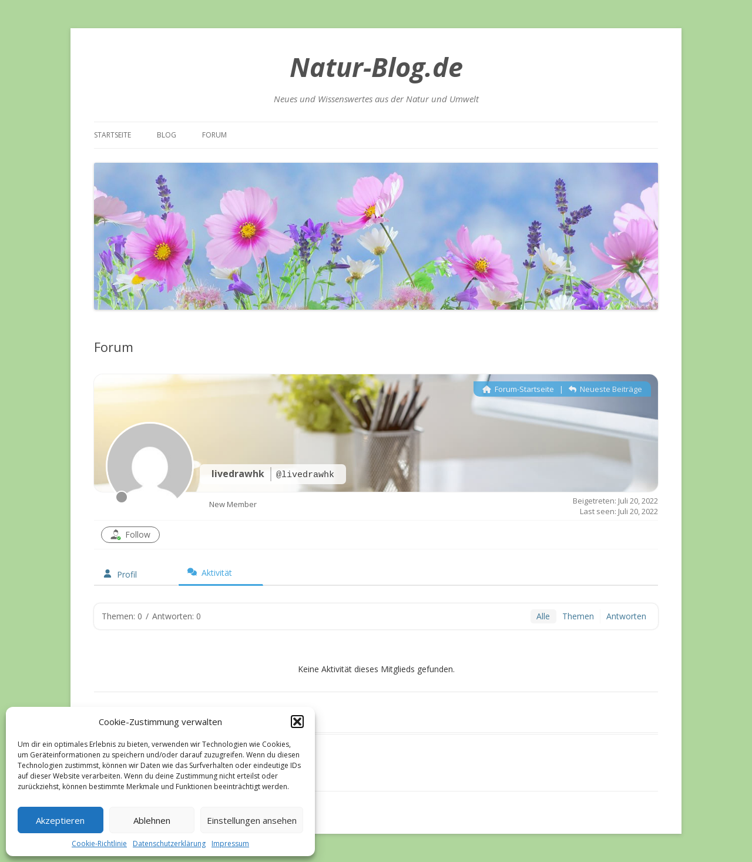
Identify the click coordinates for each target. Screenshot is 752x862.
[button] (297, 721)
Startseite (112, 135)
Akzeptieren (60, 820)
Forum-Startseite (518, 389)
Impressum (230, 843)
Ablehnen (151, 820)
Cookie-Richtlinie (99, 843)
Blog (166, 135)
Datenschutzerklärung (169, 843)
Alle (543, 616)
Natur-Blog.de (376, 67)
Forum (214, 135)
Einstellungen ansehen (252, 820)
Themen (578, 616)
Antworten (626, 616)
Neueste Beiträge (605, 389)
